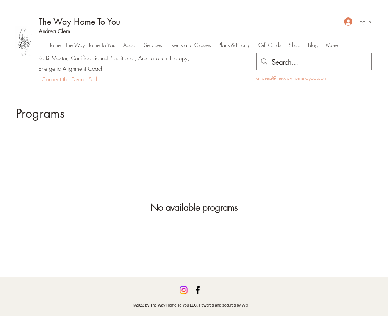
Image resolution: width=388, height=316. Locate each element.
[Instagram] (183, 290)
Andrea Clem (54, 31)
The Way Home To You (79, 21)
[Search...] (313, 62)
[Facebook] (197, 290)
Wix (245, 305)
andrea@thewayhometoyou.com (291, 77)
